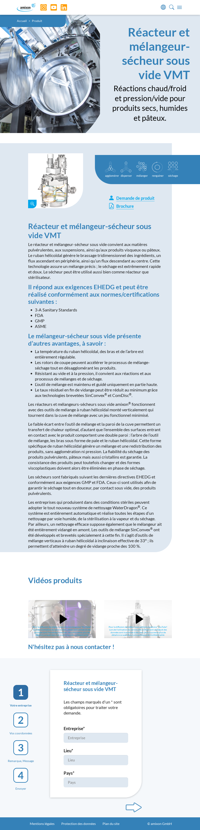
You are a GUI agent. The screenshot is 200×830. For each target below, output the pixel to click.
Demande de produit (131, 198)
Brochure (121, 206)
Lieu (68, 750)
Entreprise (74, 728)
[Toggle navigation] (179, 7)
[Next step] (134, 807)
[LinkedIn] (61, 7)
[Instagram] (40, 7)
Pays (69, 773)
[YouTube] (50, 7)
